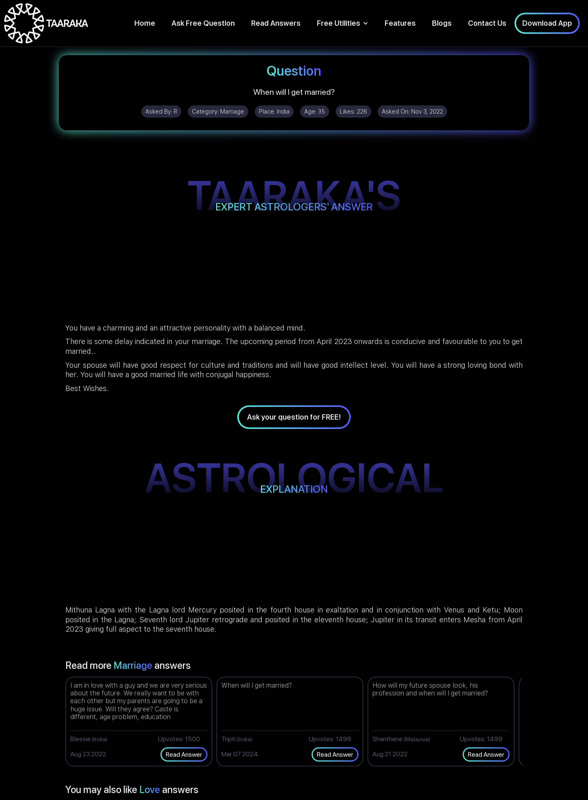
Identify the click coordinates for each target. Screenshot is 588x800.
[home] (46, 23)
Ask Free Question (203, 23)
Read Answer (184, 754)
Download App (547, 23)
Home (144, 23)
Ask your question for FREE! (294, 417)
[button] (342, 23)
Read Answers (276, 23)
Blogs (442, 23)
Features (400, 23)
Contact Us (487, 23)
